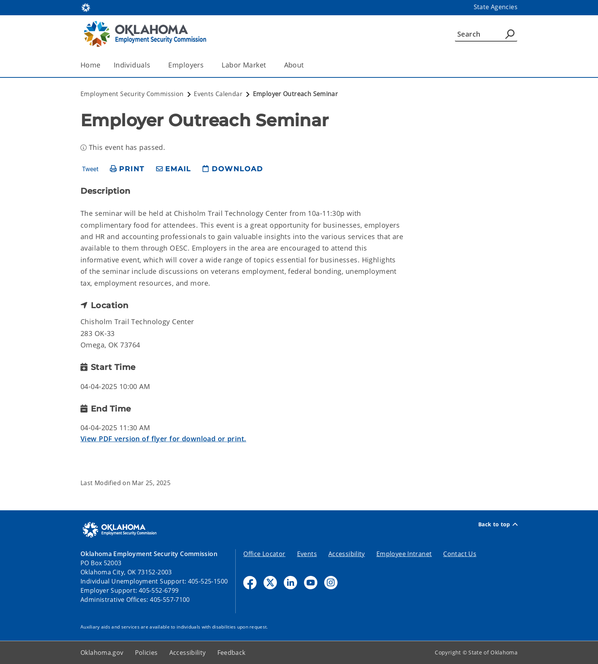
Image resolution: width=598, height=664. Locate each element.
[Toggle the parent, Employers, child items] (206, 65)
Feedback (231, 652)
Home (90, 64)
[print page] (127, 169)
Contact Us (459, 554)
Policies (146, 652)
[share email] (173, 169)
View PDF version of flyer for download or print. (163, 438)
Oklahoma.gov (102, 652)
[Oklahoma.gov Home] (85, 7)
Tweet (90, 169)
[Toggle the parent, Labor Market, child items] (268, 65)
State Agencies (496, 7)
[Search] (486, 34)
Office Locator (264, 554)
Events (307, 554)
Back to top (498, 524)
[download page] (233, 169)
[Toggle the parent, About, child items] (306, 65)
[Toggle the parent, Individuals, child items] (152, 65)
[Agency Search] (510, 34)
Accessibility (346, 554)
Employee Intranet (404, 554)
